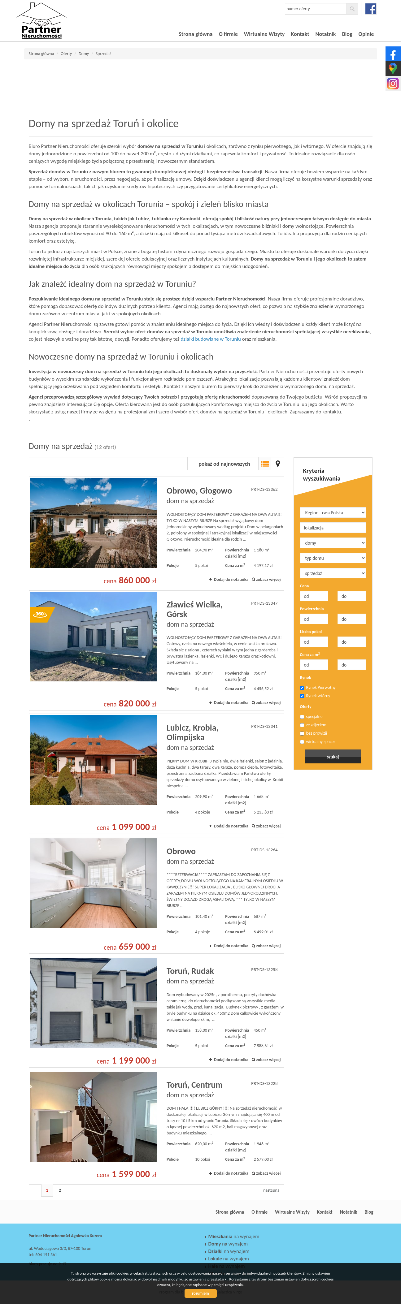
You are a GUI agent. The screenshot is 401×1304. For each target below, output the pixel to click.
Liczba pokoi (311, 631)
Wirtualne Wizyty (264, 34)
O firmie (228, 34)
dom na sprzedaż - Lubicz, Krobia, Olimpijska (156, 773)
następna (271, 1190)
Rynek (305, 677)
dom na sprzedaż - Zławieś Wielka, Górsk (156, 650)
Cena (304, 586)
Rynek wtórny (315, 695)
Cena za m (310, 654)
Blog (347, 34)
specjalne (311, 716)
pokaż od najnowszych (224, 463)
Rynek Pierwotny (318, 687)
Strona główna (195, 34)
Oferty (306, 706)
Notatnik (326, 34)
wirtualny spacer (317, 741)
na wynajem (233, 1236)
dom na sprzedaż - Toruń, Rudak (156, 1012)
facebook (371, 9)
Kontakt (300, 34)
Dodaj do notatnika (231, 579)
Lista (264, 463)
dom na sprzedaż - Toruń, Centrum (156, 1126)
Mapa (277, 463)
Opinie (366, 34)
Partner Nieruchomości (72, 1212)
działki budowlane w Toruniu (211, 339)
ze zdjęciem (313, 725)
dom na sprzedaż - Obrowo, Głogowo (156, 532)
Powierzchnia (312, 608)
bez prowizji (313, 733)
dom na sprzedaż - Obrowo (156, 895)
